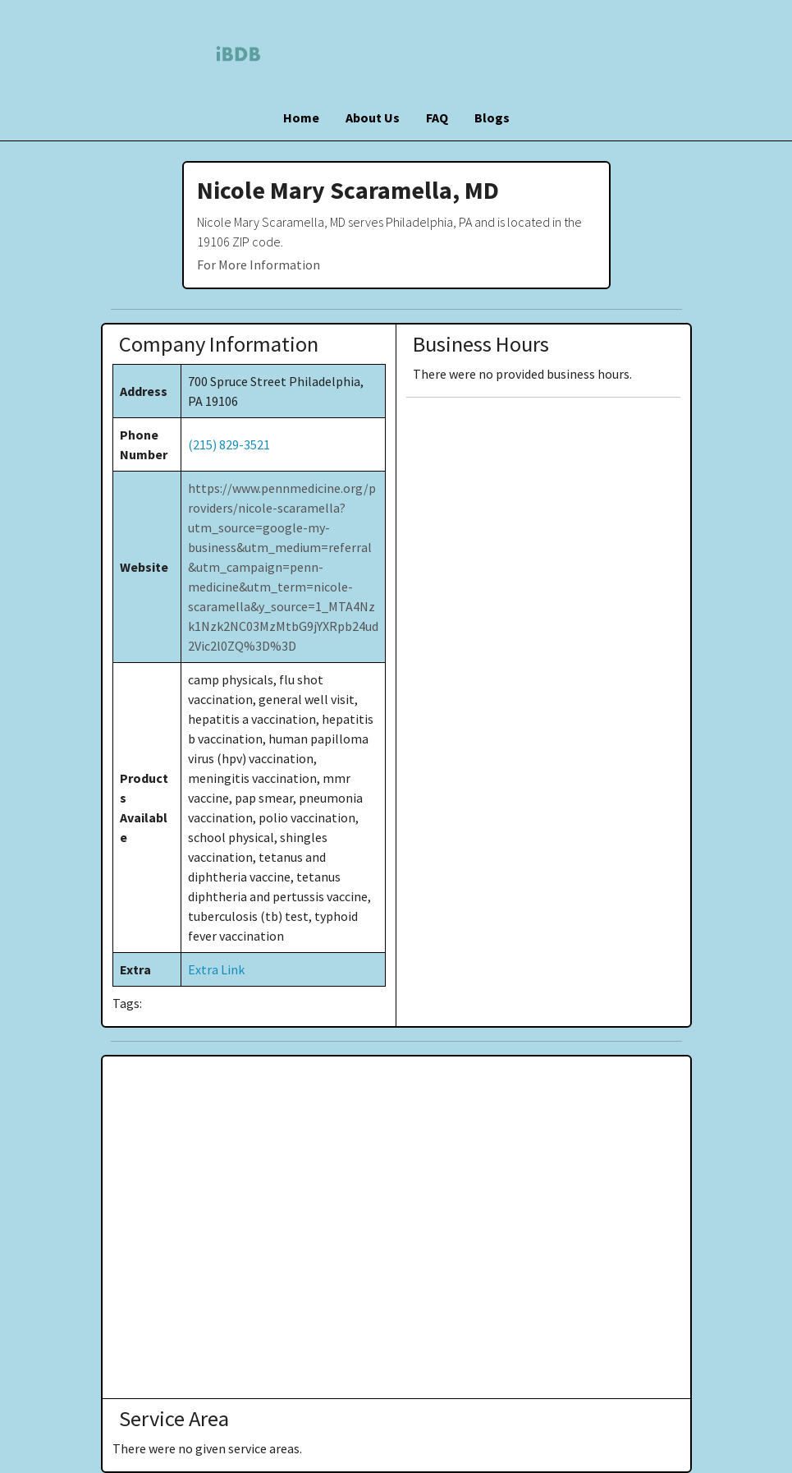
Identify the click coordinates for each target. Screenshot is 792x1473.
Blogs (492, 117)
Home (301, 117)
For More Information (258, 264)
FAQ (437, 117)
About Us (373, 117)
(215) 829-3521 (229, 444)
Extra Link (216, 969)
